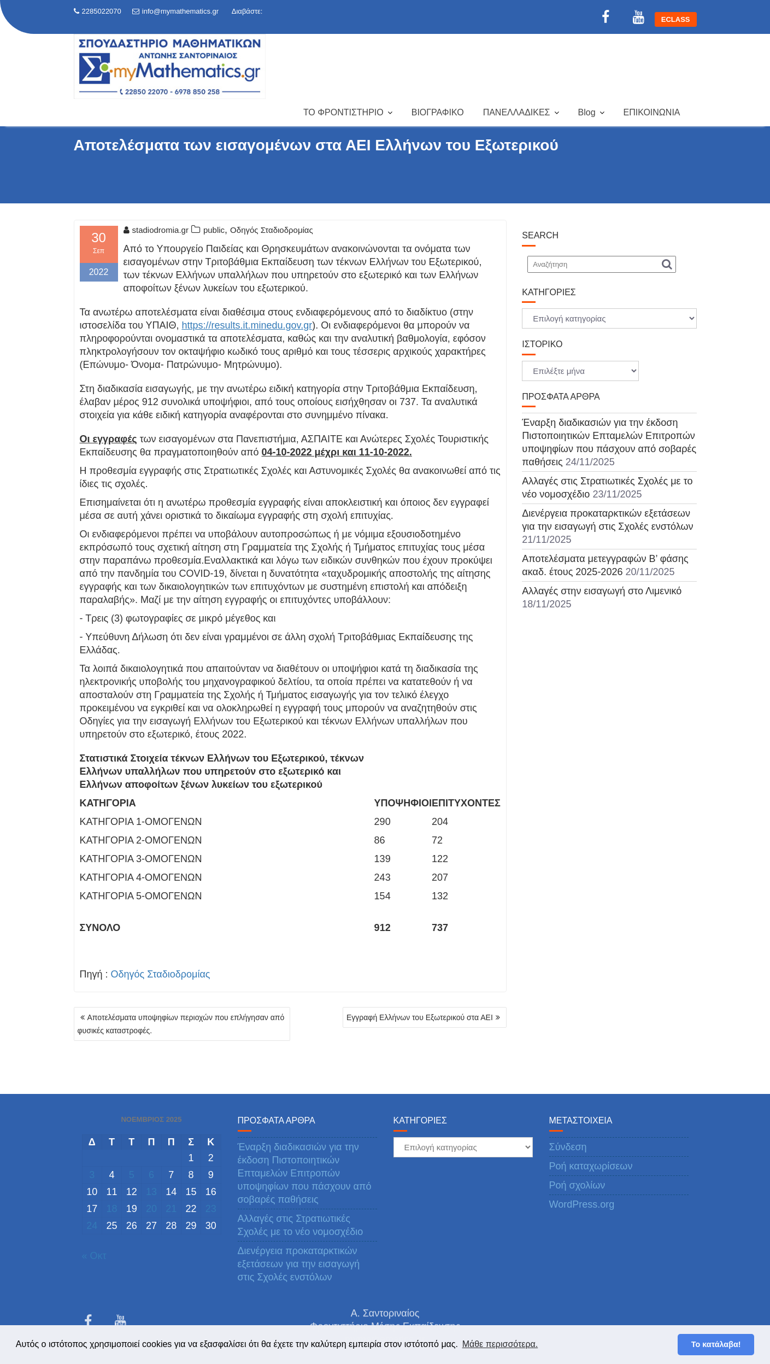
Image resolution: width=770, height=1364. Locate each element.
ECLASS (675, 19)
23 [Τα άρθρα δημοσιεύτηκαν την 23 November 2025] (210, 1208)
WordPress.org (582, 1204)
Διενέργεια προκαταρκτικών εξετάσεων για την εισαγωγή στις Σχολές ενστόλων (299, 1264)
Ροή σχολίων (577, 1185)
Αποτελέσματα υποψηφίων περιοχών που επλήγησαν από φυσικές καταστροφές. (181, 1024)
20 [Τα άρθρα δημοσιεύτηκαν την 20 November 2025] (151, 1208)
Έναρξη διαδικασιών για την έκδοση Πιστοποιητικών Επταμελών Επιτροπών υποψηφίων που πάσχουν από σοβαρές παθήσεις (305, 1173)
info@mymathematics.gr (175, 11)
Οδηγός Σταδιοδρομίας (271, 230)
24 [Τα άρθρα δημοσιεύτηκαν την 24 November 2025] (91, 1225)
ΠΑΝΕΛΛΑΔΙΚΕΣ (516, 112)
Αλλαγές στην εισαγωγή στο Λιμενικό (601, 591)
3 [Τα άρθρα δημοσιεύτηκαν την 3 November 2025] (92, 1174)
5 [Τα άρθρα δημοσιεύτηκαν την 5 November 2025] (131, 1174)
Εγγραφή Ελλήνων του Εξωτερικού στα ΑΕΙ (419, 1017)
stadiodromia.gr (156, 230)
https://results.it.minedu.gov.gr (246, 325)
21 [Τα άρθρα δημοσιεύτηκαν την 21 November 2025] (171, 1208)
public (214, 230)
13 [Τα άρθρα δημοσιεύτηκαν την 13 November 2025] (151, 1191)
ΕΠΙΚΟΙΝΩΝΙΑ (652, 112)
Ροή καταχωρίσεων (591, 1166)
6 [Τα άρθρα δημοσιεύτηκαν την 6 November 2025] (151, 1174)
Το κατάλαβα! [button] (716, 1344)
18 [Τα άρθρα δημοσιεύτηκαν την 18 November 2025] (111, 1208)
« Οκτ (94, 1255)
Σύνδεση (568, 1146)
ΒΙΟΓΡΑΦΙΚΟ (438, 112)
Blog (587, 112)
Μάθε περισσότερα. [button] (500, 1344)
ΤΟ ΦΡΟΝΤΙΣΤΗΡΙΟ (343, 112)
